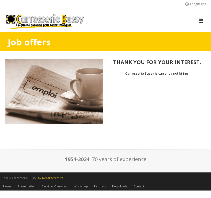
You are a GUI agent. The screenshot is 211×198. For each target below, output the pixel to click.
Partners (100, 190)
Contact (139, 190)
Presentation (27, 190)
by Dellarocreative (51, 178)
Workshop (81, 190)
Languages (195, 4)
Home (7, 190)
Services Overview (55, 190)
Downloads (119, 190)
